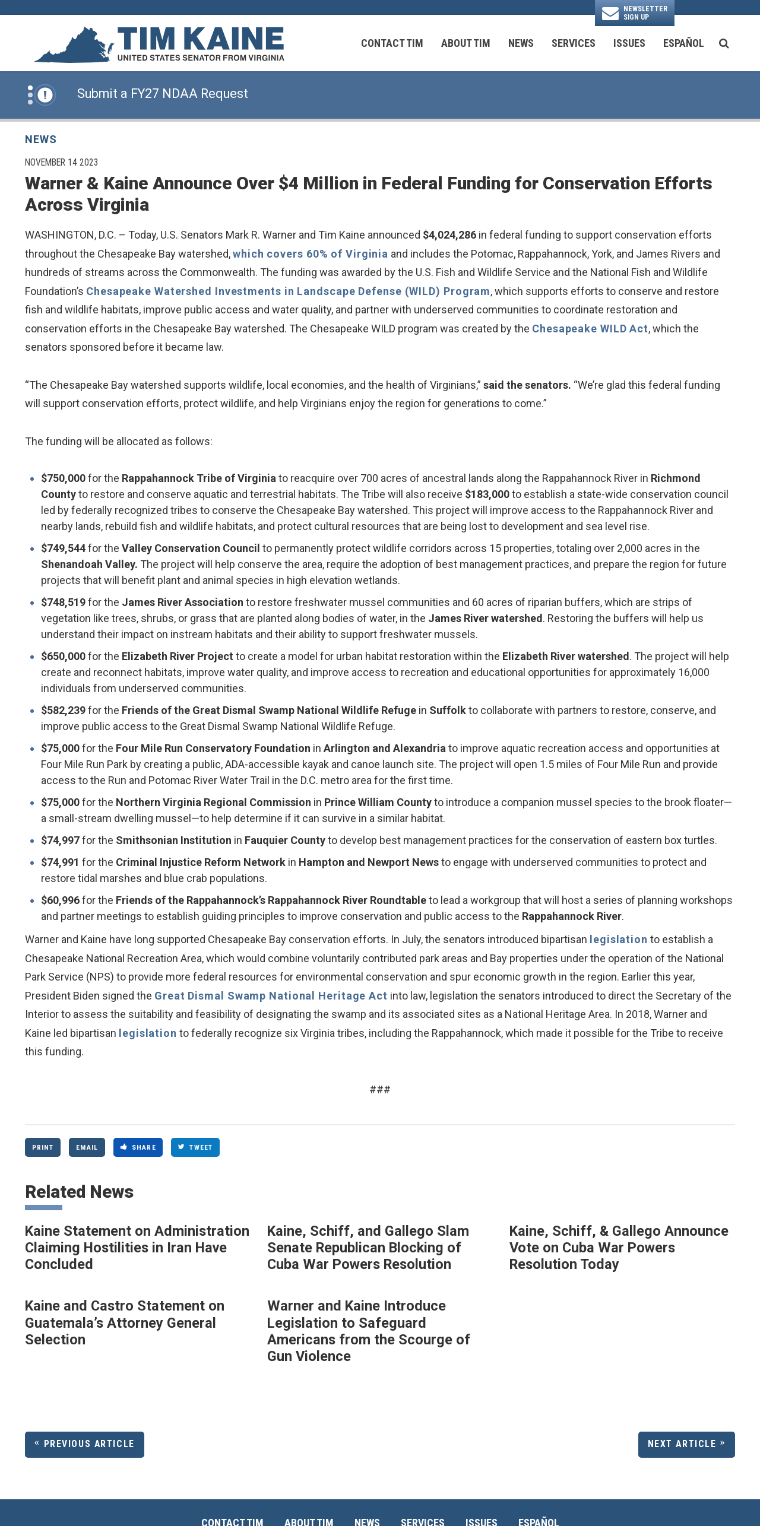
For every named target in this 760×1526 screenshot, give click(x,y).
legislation (619, 939)
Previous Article (89, 1443)
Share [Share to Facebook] (138, 1147)
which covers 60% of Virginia (310, 254)
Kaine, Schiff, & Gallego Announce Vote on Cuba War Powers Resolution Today (619, 1248)
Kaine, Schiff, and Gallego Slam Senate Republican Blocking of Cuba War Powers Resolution (368, 1248)
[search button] (724, 43)
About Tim (465, 43)
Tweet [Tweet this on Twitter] (195, 1147)
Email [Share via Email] (87, 1147)
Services (574, 43)
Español (683, 43)
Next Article (682, 1443)
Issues (629, 43)
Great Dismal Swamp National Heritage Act (271, 995)
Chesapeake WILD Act (590, 328)
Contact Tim (392, 43)
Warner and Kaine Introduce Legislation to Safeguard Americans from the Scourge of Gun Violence (368, 1331)
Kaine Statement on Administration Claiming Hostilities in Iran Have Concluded (137, 1248)
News (521, 43)
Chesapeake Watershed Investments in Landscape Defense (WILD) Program (288, 291)
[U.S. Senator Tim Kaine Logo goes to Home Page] (158, 43)
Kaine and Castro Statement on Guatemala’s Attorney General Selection (124, 1322)
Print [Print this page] (43, 1147)
